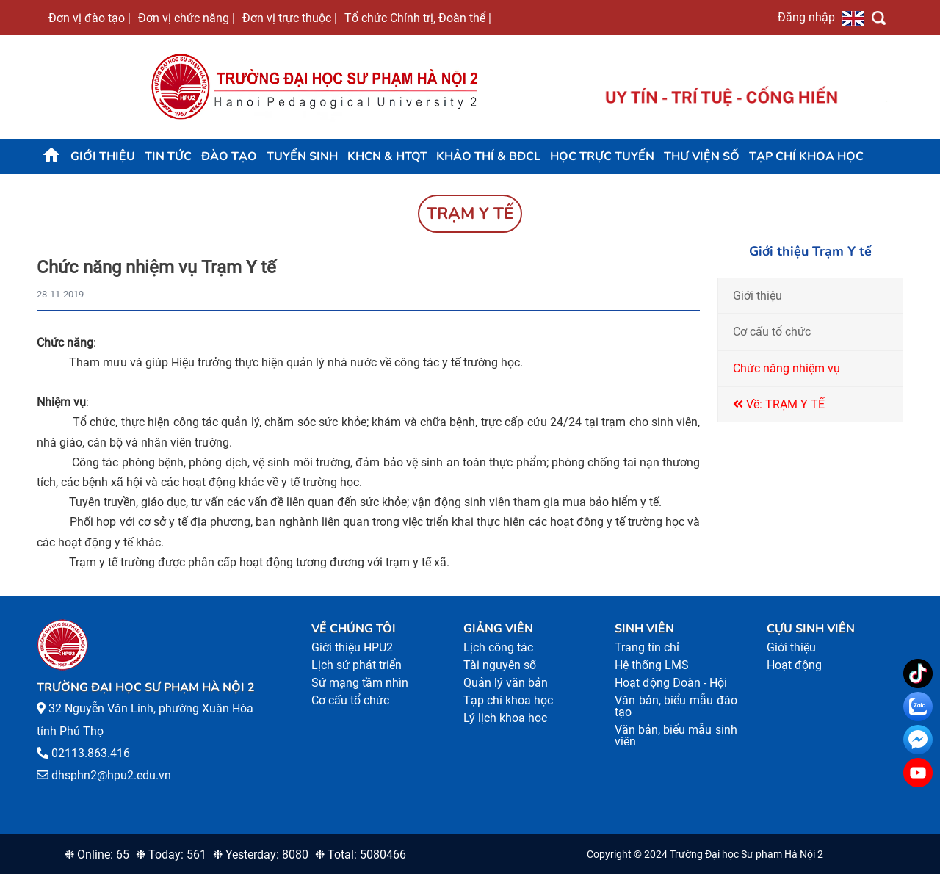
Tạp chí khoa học (806, 156)
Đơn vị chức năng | (186, 17)
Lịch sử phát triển (356, 665)
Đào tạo (229, 156)
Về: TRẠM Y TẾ (779, 404)
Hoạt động (794, 665)
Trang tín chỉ (647, 647)
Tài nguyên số (499, 665)
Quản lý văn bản (505, 683)
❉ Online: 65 (97, 855)
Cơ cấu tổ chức (772, 332)
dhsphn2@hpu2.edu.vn (111, 775)
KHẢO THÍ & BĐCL (488, 156)
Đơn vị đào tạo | (89, 17)
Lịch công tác (498, 647)
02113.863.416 (90, 753)
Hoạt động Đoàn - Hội (671, 683)
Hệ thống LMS (652, 665)
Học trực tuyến (602, 156)
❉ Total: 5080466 (360, 855)
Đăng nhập (806, 17)
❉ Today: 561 (171, 855)
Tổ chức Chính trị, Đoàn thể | (417, 17)
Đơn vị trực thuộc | (289, 17)
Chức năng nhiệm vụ (786, 368)
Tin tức (168, 156)
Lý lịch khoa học (505, 718)
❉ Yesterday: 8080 (260, 855)
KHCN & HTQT (387, 156)
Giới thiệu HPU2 (352, 647)
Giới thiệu (102, 156)
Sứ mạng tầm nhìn (359, 683)
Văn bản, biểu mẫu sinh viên (676, 735)
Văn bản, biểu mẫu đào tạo (676, 706)
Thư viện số (702, 156)
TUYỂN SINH (302, 156)
